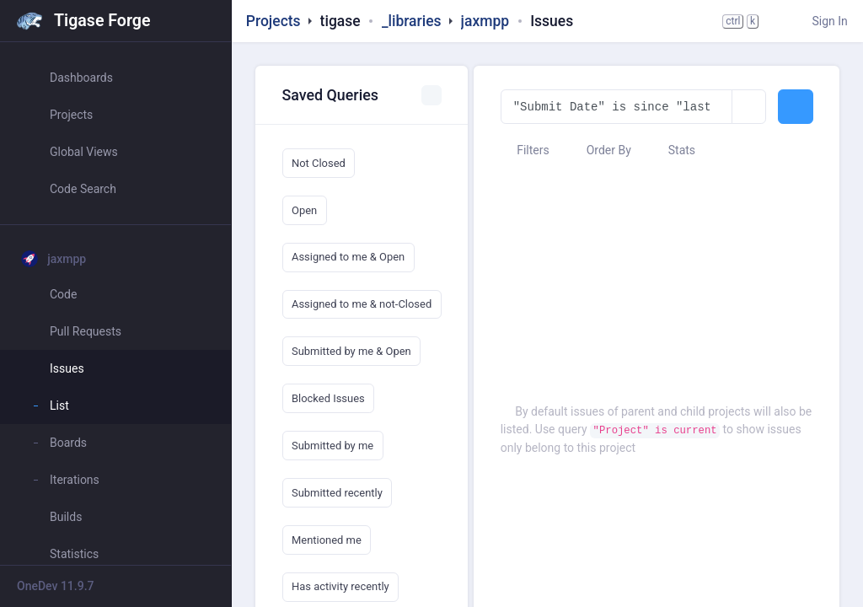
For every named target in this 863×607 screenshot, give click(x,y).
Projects (273, 21)
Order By (600, 150)
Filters (525, 150)
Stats (673, 150)
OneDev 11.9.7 (55, 586)
